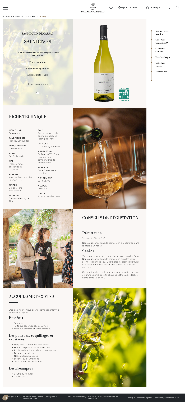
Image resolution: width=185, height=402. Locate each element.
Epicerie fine (161, 71)
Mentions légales (144, 398)
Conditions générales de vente (166, 398)
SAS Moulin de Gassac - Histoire (24, 16)
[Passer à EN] (177, 7)
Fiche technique (37, 62)
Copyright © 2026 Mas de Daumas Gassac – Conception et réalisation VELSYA (31, 398)
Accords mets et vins (37, 74)
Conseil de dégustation (37, 68)
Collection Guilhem (160, 50)
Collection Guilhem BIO (161, 41)
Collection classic (160, 64)
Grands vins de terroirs (162, 32)
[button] (168, 7)
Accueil (6, 16)
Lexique (131, 398)
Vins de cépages (162, 57)
